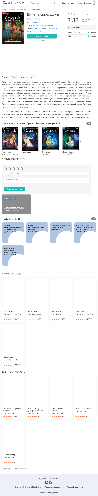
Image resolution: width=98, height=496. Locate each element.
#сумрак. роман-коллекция (42, 25)
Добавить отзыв (15, 189)
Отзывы (87, 3)
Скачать (93, 32)
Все (89, 123)
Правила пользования (54, 487)
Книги (64, 3)
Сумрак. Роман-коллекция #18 (44, 28)
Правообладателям (75, 487)
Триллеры (36, 22)
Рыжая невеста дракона (14, 208)
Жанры (79, 3)
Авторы (71, 3)
